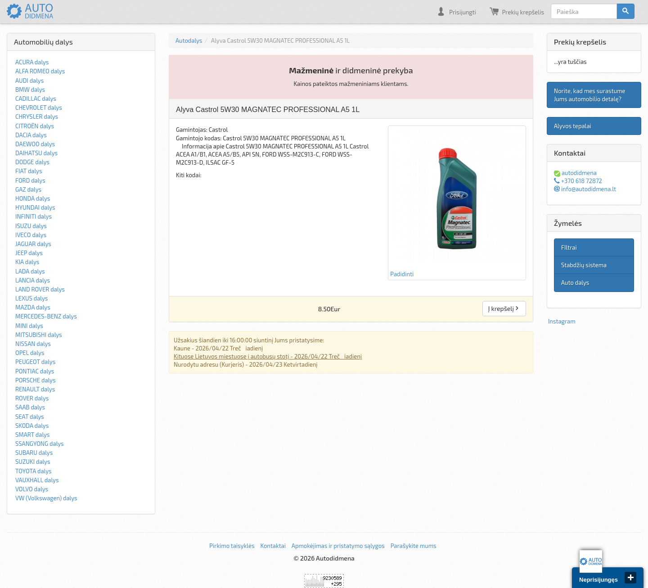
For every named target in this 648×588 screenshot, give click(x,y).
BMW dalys (30, 89)
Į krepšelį (504, 308)
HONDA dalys (32, 198)
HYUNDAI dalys (35, 207)
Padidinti (457, 202)
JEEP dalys (29, 252)
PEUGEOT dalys (35, 361)
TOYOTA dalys (33, 471)
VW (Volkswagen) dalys (46, 498)
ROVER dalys (32, 398)
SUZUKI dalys (32, 461)
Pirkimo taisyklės (231, 545)
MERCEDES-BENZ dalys (46, 316)
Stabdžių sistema (584, 265)
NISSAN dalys (33, 343)
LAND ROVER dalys (40, 289)
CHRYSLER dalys (36, 116)
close (630, 578)
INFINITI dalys (33, 216)
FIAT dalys (28, 171)
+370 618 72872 (578, 180)
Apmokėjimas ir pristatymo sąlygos (338, 545)
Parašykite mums (413, 545)
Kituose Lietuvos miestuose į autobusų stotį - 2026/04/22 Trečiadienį (268, 356)
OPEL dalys (30, 352)
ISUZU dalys (31, 225)
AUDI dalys (29, 80)
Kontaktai (272, 545)
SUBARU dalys (34, 452)
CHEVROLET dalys (38, 107)
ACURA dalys (32, 62)
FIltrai (569, 247)
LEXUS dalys (31, 298)
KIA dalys (27, 261)
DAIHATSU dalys (36, 153)
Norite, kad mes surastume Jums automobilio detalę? (589, 95)
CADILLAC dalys (35, 98)
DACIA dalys (31, 135)
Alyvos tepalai (572, 126)
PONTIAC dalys (34, 371)
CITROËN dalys (34, 126)
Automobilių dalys (43, 41)
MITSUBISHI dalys (38, 334)
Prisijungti (456, 11)
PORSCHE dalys (35, 380)
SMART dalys (32, 434)
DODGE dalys (32, 162)
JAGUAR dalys (33, 243)
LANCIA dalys (32, 280)
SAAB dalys (30, 407)
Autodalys (189, 40)
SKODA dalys (32, 425)
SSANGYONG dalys (39, 443)
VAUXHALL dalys (37, 480)
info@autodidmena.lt (585, 189)
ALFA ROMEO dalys (40, 71)
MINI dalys (29, 325)
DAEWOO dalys (35, 144)
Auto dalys (575, 282)
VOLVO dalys (31, 489)
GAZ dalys (28, 189)
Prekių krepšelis (517, 11)
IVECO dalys (30, 234)
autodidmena (575, 172)
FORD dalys (30, 180)
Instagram (562, 321)
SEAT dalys (29, 416)
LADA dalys (30, 271)
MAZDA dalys (32, 307)
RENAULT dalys (35, 389)
